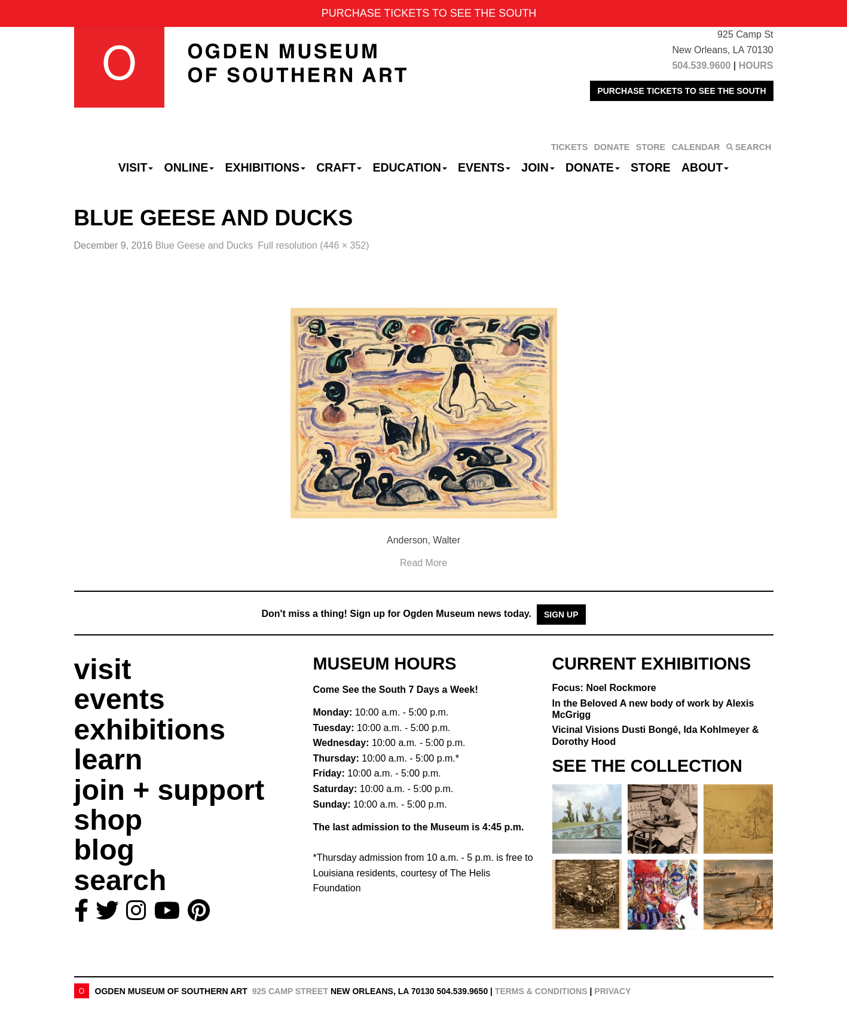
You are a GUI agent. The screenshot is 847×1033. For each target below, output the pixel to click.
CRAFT (339, 167)
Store (651, 167)
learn (108, 759)
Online (189, 167)
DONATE (612, 147)
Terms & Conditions (541, 991)
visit (103, 669)
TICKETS (569, 147)
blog (104, 850)
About (705, 167)
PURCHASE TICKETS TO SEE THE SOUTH (681, 91)
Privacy (612, 991)
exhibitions (149, 729)
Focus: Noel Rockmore (604, 688)
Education (409, 167)
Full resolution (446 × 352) (313, 245)
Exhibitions (265, 167)
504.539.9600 (701, 65)
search (120, 880)
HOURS (756, 65)
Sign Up (561, 614)
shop (108, 820)
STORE (650, 147)
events (119, 699)
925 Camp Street (290, 991)
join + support (169, 790)
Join (538, 167)
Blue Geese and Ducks (204, 245)
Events (484, 167)
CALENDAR (696, 147)
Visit (136, 167)
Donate (592, 167)
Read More (423, 563)
